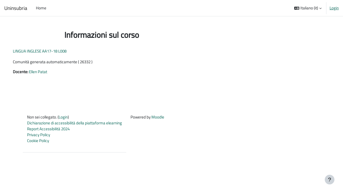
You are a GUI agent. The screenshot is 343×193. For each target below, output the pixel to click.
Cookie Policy (38, 142)
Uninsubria (15, 8)
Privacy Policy (38, 135)
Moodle (157, 117)
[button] (308, 8)
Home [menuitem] (41, 8)
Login (334, 8)
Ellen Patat (45, 72)
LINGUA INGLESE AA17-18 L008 (47, 51)
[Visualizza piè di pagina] (329, 179)
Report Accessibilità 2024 (48, 130)
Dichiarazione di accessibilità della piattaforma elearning (74, 123)
